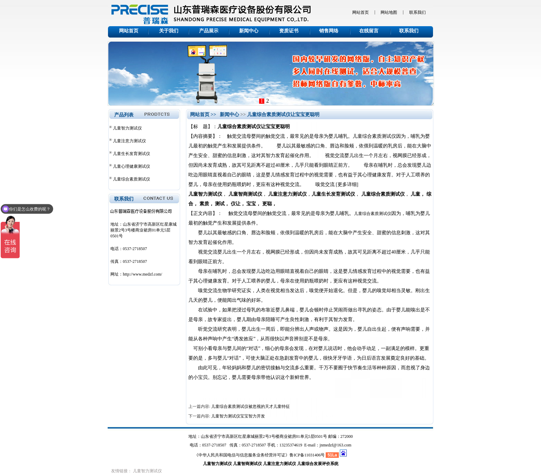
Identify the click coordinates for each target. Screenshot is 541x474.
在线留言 (368, 30)
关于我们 (168, 30)
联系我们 (417, 12)
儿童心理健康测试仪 (131, 166)
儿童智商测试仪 (247, 463)
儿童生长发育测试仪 (131, 153)
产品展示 (208, 30)
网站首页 (360, 12)
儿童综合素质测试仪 (131, 179)
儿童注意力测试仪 (129, 140)
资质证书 (288, 30)
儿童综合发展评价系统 (317, 463)
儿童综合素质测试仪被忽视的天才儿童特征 (250, 406)
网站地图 (389, 12)
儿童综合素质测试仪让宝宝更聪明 (283, 114)
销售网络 (328, 30)
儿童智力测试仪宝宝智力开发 (238, 416)
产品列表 (124, 114)
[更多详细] (347, 184)
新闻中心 (248, 30)
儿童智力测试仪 (127, 128)
